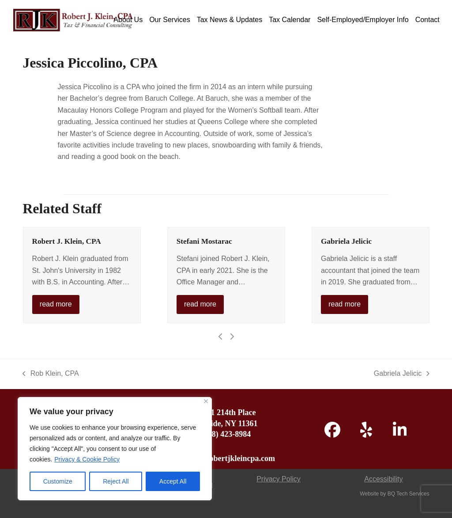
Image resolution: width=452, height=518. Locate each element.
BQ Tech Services (408, 494)
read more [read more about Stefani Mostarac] (200, 304)
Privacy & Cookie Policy (87, 459)
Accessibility (383, 479)
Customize (57, 481)
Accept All (172, 481)
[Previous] (220, 336)
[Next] (231, 336)
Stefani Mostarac (204, 241)
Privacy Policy (278, 479)
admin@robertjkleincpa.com (226, 458)
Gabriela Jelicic (346, 241)
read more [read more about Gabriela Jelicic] (344, 304)
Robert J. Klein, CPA (66, 241)
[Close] (206, 401)
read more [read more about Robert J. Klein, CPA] (56, 304)
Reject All (115, 481)
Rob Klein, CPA (51, 374)
